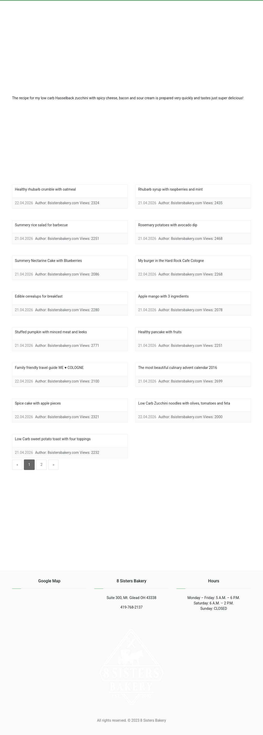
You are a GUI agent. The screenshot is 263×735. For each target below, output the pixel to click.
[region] (131, 142)
